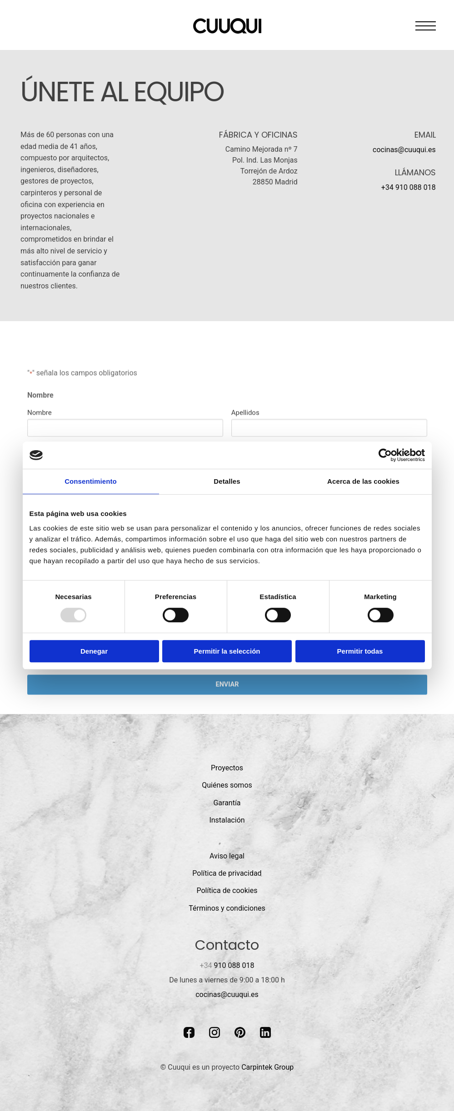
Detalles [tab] (227, 481)
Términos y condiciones (227, 908)
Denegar (94, 651)
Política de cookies (227, 890)
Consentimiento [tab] (91, 481)
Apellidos (245, 436)
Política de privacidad (226, 873)
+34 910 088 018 (408, 187)
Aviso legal (227, 856)
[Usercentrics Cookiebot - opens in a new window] (385, 455)
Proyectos (227, 768)
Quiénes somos (227, 785)
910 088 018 (227, 965)
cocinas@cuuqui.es (404, 149)
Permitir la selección (227, 651)
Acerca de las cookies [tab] (363, 481)
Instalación (226, 820)
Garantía (226, 803)
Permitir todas (360, 651)
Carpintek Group (267, 1067)
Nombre (39, 436)
